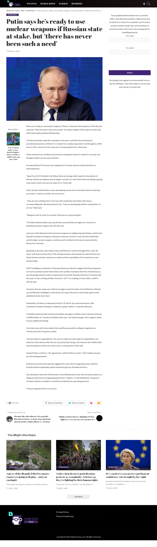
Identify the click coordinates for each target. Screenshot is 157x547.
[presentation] (130, 62)
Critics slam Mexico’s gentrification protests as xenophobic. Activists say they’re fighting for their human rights (77, 481)
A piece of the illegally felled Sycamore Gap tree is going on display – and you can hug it (28, 480)
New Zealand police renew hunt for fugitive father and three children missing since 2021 (13, 153)
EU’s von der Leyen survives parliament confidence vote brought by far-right (127, 480)
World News (13, 15)
